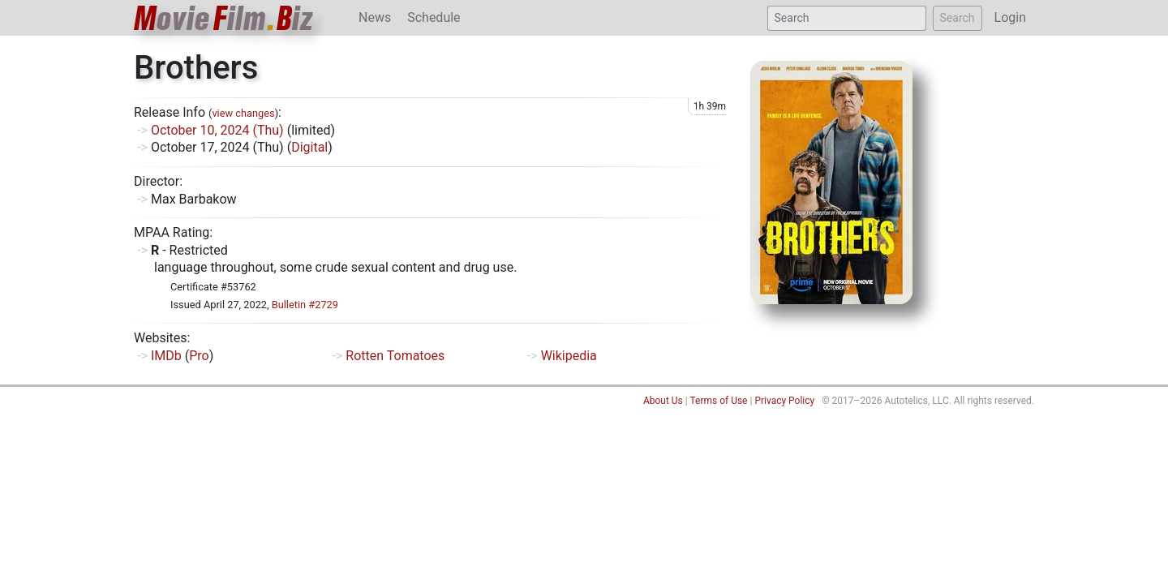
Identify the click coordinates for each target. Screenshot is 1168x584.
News (375, 17)
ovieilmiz (224, 18)
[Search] (846, 18)
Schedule (433, 17)
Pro (198, 355)
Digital (309, 147)
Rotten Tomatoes (395, 355)
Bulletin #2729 (305, 304)
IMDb (166, 355)
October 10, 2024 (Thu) (217, 130)
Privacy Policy (784, 400)
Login (1010, 17)
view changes (243, 113)
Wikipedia (569, 355)
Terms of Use (718, 400)
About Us (663, 400)
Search (957, 17)
